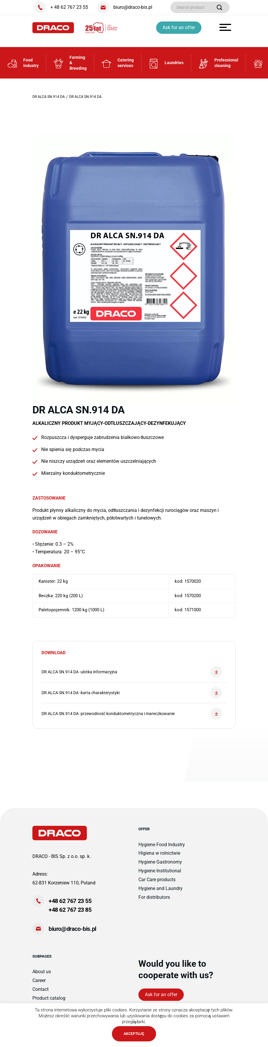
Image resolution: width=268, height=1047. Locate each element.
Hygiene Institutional (159, 871)
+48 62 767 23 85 (70, 909)
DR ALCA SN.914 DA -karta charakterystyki (132, 693)
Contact (40, 989)
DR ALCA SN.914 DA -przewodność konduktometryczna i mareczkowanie (132, 713)
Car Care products (157, 879)
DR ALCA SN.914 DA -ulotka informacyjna (132, 672)
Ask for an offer (179, 27)
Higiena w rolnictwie (159, 853)
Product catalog (48, 998)
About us (41, 971)
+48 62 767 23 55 (70, 900)
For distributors (154, 897)
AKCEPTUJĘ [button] (134, 1034)
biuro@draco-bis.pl (72, 928)
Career (39, 980)
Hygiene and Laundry (160, 888)
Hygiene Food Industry (161, 844)
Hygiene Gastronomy (160, 862)
